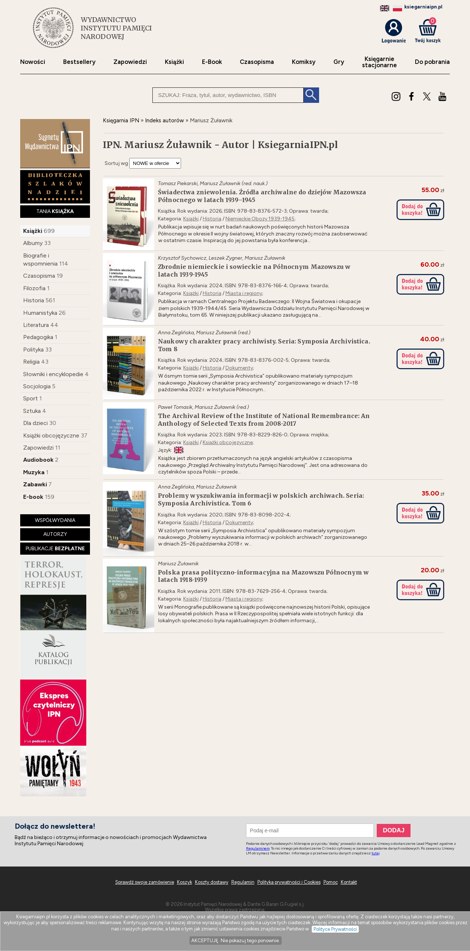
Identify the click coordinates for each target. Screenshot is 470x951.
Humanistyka (40, 312)
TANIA (55, 211)
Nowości (32, 62)
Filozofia (34, 288)
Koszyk (184, 882)
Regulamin (242, 882)
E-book (33, 496)
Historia (33, 300)
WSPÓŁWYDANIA (55, 520)
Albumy (33, 242)
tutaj (376, 853)
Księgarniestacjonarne (379, 62)
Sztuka (32, 410)
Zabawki (35, 484)
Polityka (33, 349)
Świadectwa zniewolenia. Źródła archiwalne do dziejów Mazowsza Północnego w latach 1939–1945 (262, 195)
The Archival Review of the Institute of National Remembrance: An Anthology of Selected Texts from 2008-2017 (264, 419)
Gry (338, 62)
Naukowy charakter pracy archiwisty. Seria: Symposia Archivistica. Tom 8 (264, 345)
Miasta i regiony (243, 293)
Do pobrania (432, 62)
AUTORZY (55, 534)
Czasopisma (257, 62)
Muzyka (33, 472)
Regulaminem (258, 848)
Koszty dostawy (211, 882)
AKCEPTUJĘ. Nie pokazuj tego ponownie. (235, 940)
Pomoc (330, 882)
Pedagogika (38, 337)
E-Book (212, 62)
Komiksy (303, 62)
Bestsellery (79, 62)
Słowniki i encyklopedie (53, 374)
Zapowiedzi (130, 62)
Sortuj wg (116, 163)
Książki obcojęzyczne (51, 435)
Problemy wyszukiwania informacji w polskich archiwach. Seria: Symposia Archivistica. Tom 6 (261, 499)
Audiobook (38, 459)
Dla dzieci (35, 422)
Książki (174, 62)
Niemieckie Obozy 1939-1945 (259, 219)
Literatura (36, 324)
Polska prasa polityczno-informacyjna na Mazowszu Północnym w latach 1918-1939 (263, 576)
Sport (30, 398)
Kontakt (349, 882)
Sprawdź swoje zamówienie (144, 882)
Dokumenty (239, 368)
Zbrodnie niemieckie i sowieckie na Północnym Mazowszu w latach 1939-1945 (254, 270)
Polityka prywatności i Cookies (289, 882)
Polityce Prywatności (335, 929)
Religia (31, 361)
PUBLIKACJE (55, 548)
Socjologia (37, 386)
